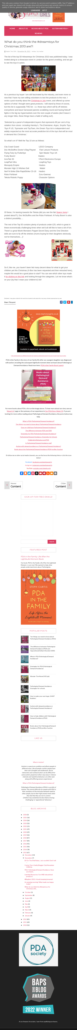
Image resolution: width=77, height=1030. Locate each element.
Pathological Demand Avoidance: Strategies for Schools (38, 437)
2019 (25, 835)
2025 (25, 818)
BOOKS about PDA (40, 28)
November (28, 858)
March (27, 910)
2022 (25, 827)
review (34, 52)
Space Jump (61, 213)
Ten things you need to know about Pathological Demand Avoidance (38, 425)
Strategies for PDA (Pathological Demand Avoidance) (38, 434)
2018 (25, 838)
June (26, 901)
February (28, 913)
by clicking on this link (15, 277)
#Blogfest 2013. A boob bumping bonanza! (39, 880)
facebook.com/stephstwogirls (42, 462)
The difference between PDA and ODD (38, 431)
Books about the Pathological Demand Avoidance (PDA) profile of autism (38, 450)
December (28, 855)
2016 (25, 844)
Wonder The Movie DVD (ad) (39, 677)
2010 (25, 925)
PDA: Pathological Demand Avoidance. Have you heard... (39, 871)
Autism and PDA (59, 28)
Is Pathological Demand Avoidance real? (38, 443)
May (26, 904)
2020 (25, 832)
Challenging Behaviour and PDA (38, 440)
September (29, 896)
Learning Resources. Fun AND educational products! (39, 876)
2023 (25, 824)
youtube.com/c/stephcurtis (42, 469)
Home (12, 28)
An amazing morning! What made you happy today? (39, 883)
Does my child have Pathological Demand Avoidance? (38, 428)
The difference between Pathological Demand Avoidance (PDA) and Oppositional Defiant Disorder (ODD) (42, 649)
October (28, 893)
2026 (25, 815)
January (27, 916)
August (27, 898)
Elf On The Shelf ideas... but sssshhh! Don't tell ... (40, 862)
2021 (25, 829)
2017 (25, 841)
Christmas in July (38, 101)
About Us (23, 28)
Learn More (35, 10)
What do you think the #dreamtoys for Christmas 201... (37, 888)
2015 (25, 847)
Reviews (38, 33)
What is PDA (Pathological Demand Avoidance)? (38, 422)
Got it (44, 10)
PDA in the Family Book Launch (52, 366)
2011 (25, 922)
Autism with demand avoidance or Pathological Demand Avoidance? (38, 447)
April (26, 907)
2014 (25, 850)
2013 (25, 853)
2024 (25, 821)
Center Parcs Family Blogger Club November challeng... (39, 866)
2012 (25, 920)
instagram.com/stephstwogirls (42, 466)
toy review (40, 52)
